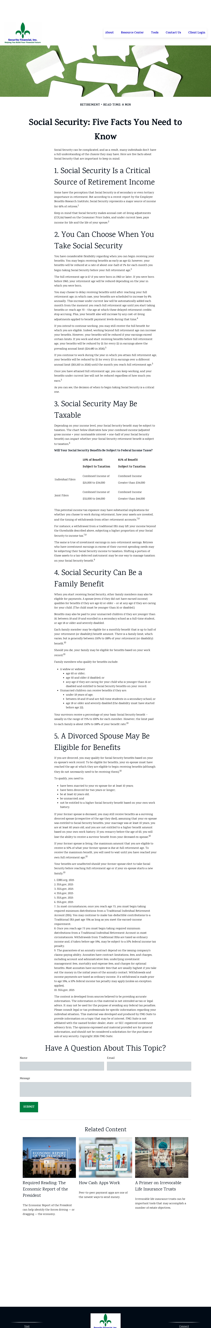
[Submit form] (29, 1086)
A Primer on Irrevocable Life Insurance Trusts (158, 1166)
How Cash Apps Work (99, 1163)
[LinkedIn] (108, 1317)
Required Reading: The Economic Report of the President (45, 1169)
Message (25, 1058)
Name (23, 1037)
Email (111, 1037)
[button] (109, 13)
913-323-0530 (187, 1310)
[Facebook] (103, 1317)
